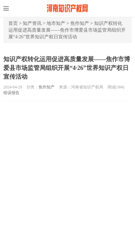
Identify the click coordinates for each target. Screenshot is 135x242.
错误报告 (11, 92)
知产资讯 (32, 23)
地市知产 (56, 23)
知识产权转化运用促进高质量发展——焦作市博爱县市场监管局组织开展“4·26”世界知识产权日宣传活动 (67, 30)
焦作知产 (79, 23)
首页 (13, 23)
